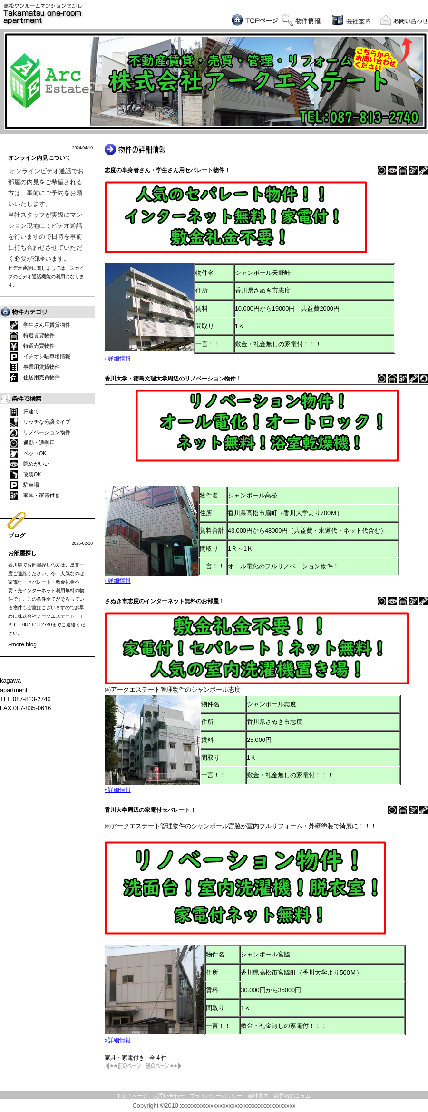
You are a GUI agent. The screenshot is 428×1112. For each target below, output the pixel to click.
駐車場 (24, 485)
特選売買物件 (32, 346)
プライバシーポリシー (216, 1096)
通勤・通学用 (32, 443)
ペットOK (28, 453)
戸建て (24, 412)
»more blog (22, 644)
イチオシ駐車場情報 (40, 356)
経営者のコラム (292, 1096)
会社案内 (258, 1096)
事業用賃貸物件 (35, 367)
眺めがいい (29, 464)
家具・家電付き (35, 495)
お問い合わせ (169, 1096)
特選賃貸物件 (32, 336)
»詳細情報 (118, 358)
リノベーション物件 (40, 433)
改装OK (25, 474)
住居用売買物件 (35, 377)
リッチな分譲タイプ (40, 422)
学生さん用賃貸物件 (40, 325)
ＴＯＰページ (131, 1096)
